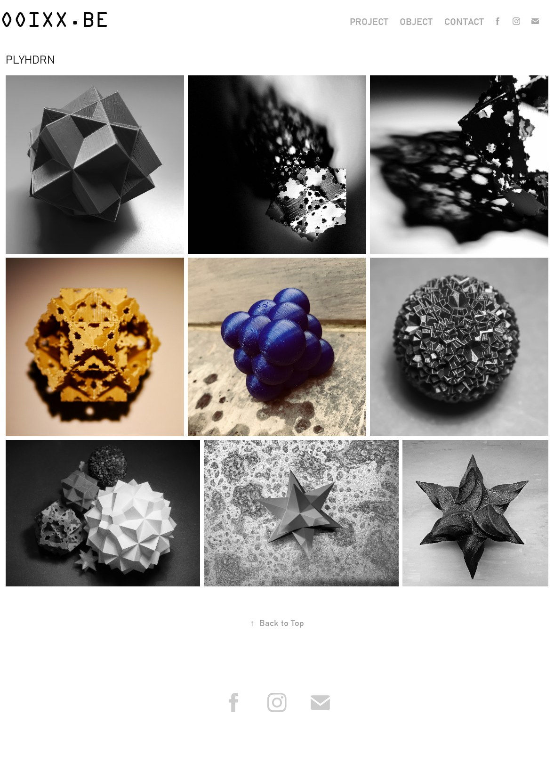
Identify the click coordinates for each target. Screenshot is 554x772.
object (416, 21)
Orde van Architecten (231, 739)
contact (464, 21)
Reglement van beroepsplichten (309, 739)
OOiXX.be (54, 21)
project (369, 21)
